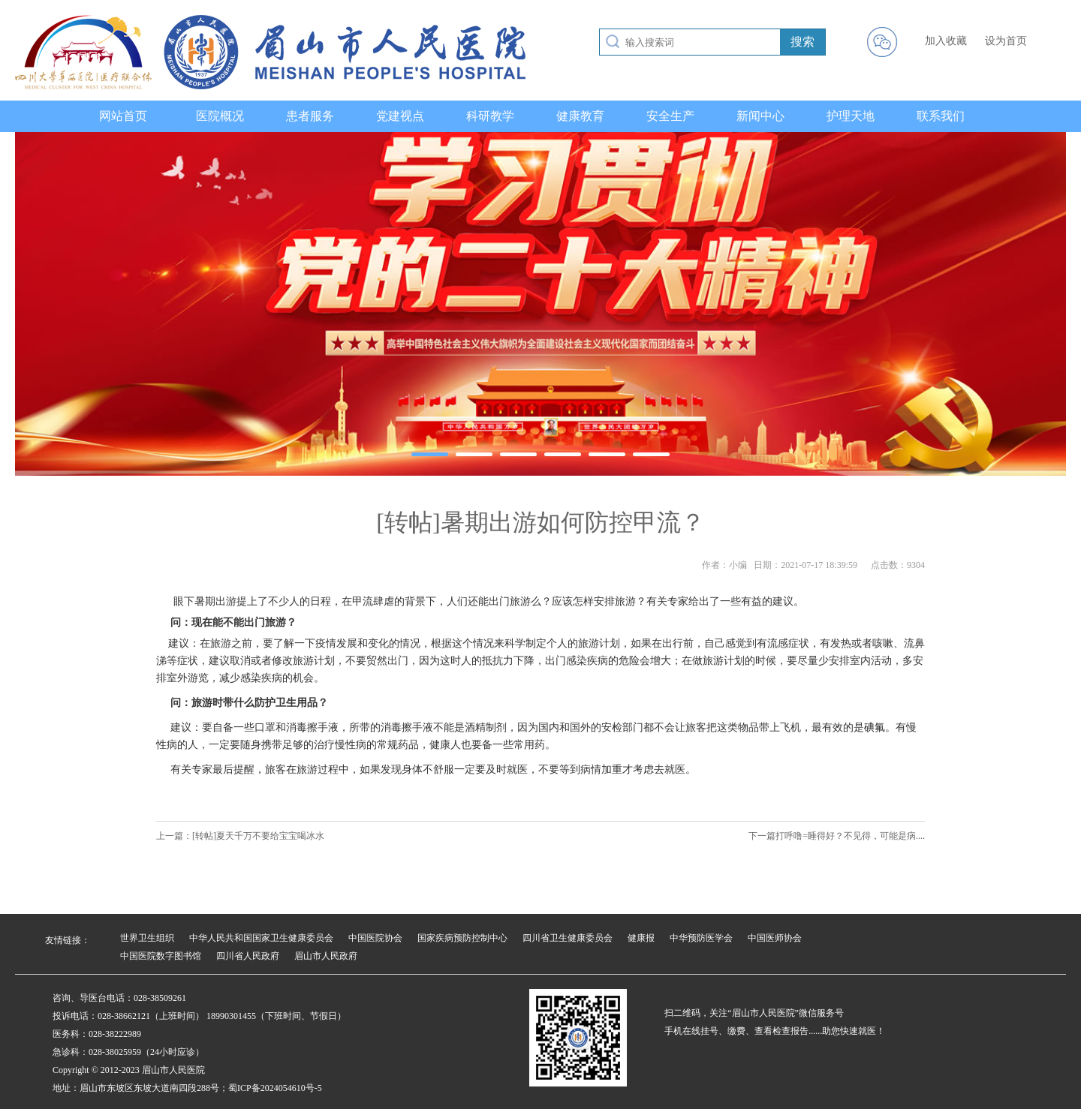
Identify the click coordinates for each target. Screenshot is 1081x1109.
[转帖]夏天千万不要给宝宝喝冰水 (258, 836)
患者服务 (310, 116)
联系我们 (941, 116)
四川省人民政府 (247, 956)
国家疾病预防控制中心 (462, 938)
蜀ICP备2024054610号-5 (275, 1088)
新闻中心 (760, 116)
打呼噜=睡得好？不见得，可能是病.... (850, 836)
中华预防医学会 (701, 938)
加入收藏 (946, 41)
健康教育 (580, 116)
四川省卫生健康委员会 (567, 938)
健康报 (641, 938)
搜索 (802, 41)
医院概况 (220, 116)
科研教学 (490, 116)
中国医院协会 (375, 938)
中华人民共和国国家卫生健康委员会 (261, 938)
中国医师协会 (775, 938)
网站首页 (123, 116)
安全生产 (670, 116)
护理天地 (851, 116)
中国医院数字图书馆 (160, 956)
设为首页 (1006, 41)
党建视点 (400, 116)
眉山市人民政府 (325, 956)
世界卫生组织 (147, 938)
